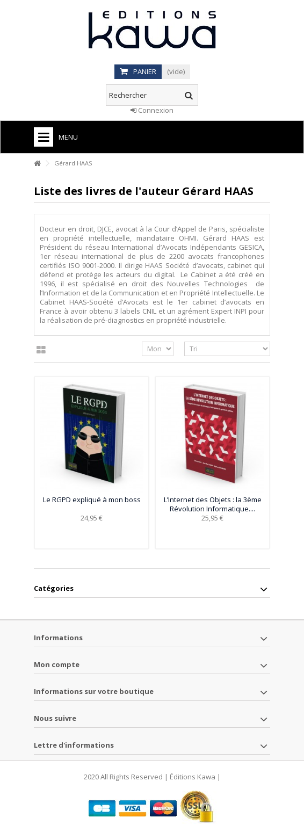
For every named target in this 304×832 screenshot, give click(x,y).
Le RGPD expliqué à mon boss (92, 499)
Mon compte (56, 664)
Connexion (152, 110)
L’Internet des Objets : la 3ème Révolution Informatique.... (213, 504)
